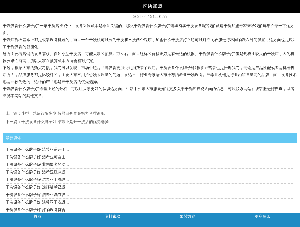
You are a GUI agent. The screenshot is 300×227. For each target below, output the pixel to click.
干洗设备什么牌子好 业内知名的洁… (37, 164)
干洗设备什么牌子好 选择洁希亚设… (37, 187)
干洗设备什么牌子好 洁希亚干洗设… (37, 180)
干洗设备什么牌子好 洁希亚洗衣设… (37, 195)
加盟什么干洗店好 (171, 40)
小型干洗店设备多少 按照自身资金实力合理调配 (63, 113)
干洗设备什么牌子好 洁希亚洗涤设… (37, 172)
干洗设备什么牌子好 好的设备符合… (37, 210)
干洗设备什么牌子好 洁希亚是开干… (37, 149)
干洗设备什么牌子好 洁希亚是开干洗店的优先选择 (65, 122)
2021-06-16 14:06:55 (150, 17)
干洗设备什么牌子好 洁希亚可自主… (37, 157)
